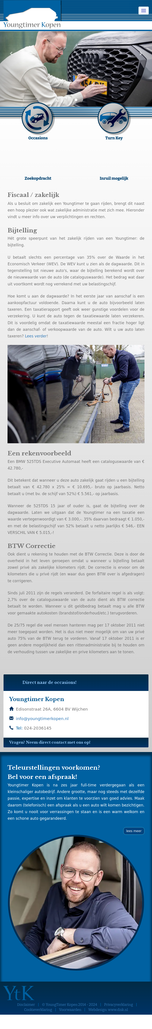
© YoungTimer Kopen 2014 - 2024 (69, 1005)
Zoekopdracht (38, 178)
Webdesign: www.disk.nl (108, 1010)
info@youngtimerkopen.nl (42, 718)
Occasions (38, 138)
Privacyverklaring (118, 1005)
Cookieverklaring (38, 1010)
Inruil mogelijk (114, 178)
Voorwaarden (70, 1010)
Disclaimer (26, 1005)
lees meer (133, 831)
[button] (11, 53)
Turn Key (114, 138)
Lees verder (36, 336)
